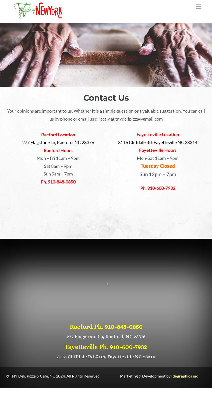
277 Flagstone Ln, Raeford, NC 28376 (106, 336)
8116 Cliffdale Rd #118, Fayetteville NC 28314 (106, 357)
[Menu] (199, 6)
